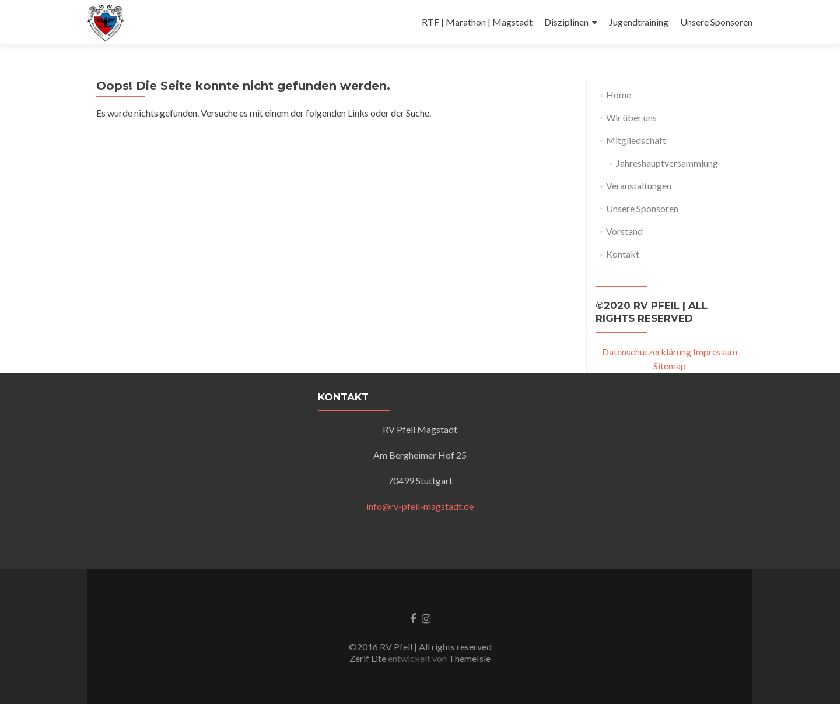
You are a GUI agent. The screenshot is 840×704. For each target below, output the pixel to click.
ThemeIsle (470, 658)
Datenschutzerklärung (646, 351)
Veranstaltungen (638, 185)
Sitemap (669, 365)
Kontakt (622, 253)
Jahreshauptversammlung (667, 162)
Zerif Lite (368, 658)
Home (618, 94)
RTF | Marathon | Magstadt (477, 21)
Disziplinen (566, 21)
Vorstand (624, 231)
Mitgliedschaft (636, 140)
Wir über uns (631, 117)
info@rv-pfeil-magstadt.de (420, 506)
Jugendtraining (638, 21)
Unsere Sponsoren (716, 21)
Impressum (715, 351)
